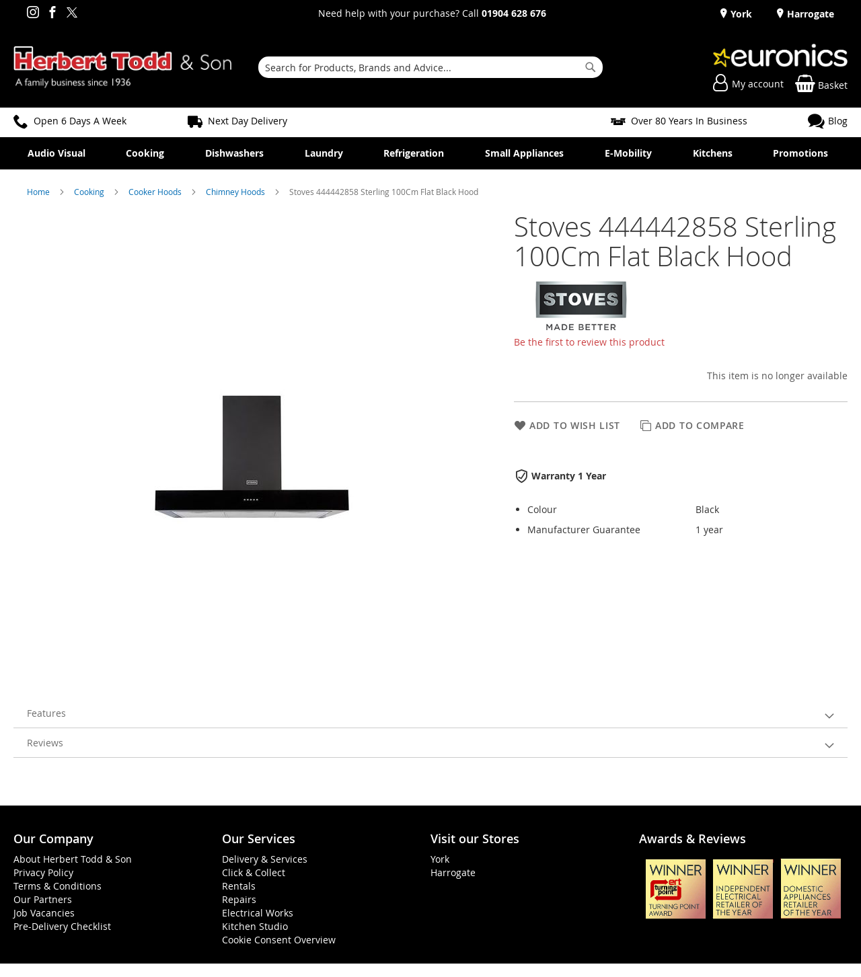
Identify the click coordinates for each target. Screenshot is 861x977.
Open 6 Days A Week (80, 120)
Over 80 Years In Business (689, 120)
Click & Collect (253, 872)
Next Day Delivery (247, 120)
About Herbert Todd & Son (72, 859)
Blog (838, 120)
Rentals (239, 886)
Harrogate (809, 13)
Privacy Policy (43, 872)
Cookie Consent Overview (279, 939)
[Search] (590, 67)
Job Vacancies (44, 912)
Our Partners (42, 899)
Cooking (90, 191)
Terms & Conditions (57, 886)
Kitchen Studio (255, 926)
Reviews (45, 742)
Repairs (239, 899)
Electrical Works (257, 912)
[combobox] (430, 67)
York (740, 13)
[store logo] (122, 67)
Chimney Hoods (236, 191)
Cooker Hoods (156, 191)
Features (46, 713)
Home (39, 191)
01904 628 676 (514, 13)
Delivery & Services (264, 859)
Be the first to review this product (589, 342)
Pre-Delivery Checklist (62, 926)
